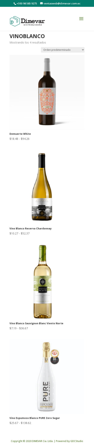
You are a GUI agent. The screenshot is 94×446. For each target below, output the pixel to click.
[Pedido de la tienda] (63, 50)
